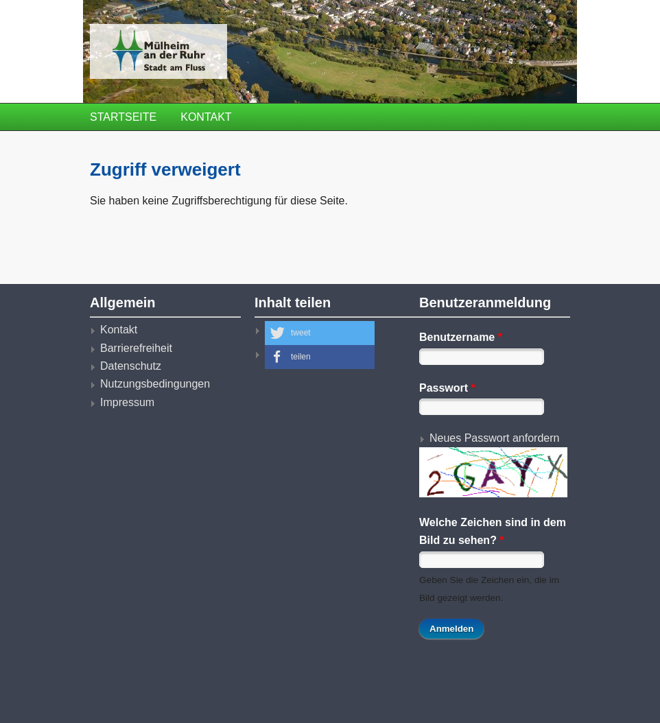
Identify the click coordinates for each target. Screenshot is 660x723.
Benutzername (460, 337)
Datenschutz (130, 366)
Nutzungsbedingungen (155, 384)
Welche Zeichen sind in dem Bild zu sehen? (492, 531)
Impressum (127, 402)
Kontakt (205, 117)
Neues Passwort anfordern (494, 438)
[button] (320, 333)
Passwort (447, 388)
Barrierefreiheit (136, 348)
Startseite (123, 117)
